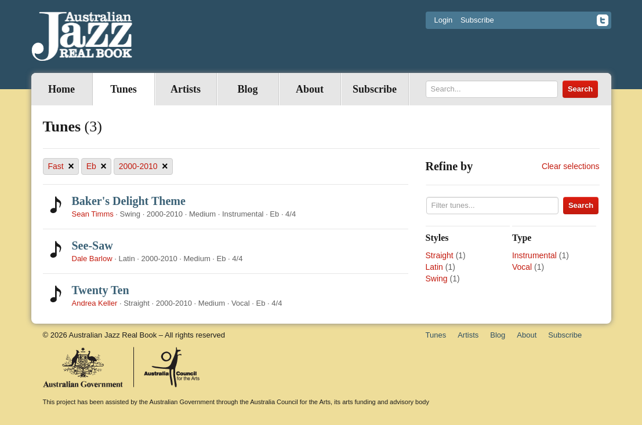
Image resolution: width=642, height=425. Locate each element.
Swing (437, 278)
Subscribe (477, 20)
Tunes (123, 89)
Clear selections (571, 166)
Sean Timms (93, 214)
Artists (186, 89)
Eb (96, 166)
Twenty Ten (100, 290)
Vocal (522, 267)
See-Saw (92, 245)
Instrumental (534, 255)
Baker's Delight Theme (129, 201)
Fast (61, 166)
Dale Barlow (92, 258)
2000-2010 (143, 166)
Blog (247, 89)
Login (443, 20)
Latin (434, 267)
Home (61, 89)
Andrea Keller (95, 303)
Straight (440, 255)
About (310, 89)
